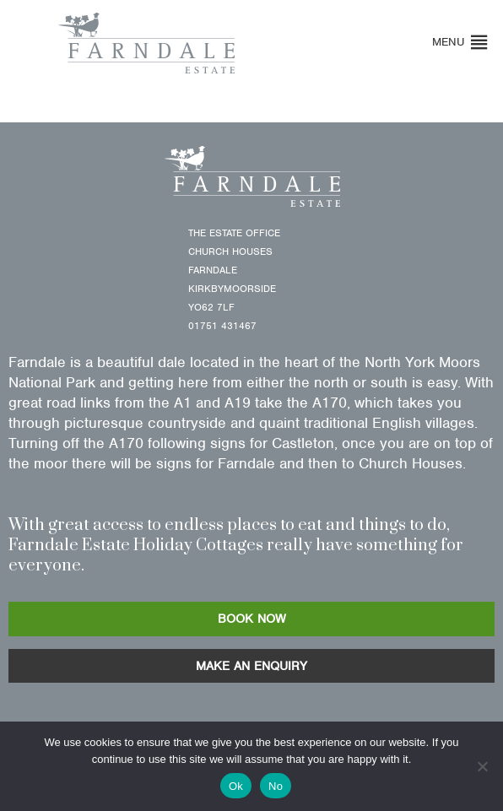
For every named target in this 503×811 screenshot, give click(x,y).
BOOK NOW (252, 618)
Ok (236, 786)
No (275, 786)
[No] (481, 766)
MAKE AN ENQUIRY (251, 665)
